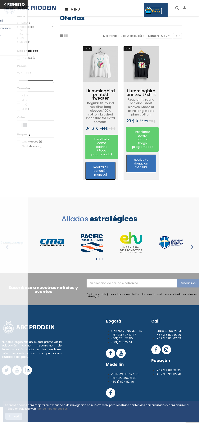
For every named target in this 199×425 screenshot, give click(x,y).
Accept (14, 416)
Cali (22, 38)
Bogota (24, 34)
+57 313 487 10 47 (123, 335)
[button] (101, 147)
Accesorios (27, 27)
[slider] (18, 80)
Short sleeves (32, 146)
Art (21, 30)
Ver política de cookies (52, 409)
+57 (160, 335)
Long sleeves (32, 141)
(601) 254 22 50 (122, 338)
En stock (29, 58)
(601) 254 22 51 (121, 342)
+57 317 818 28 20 (169, 370)
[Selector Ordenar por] (159, 36)
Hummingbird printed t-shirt (141, 92)
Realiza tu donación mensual (100, 171)
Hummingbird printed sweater (100, 94)
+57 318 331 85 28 (169, 374)
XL (25, 109)
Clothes (25, 23)
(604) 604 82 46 (122, 382)
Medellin (25, 42)
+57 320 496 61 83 (123, 378)
